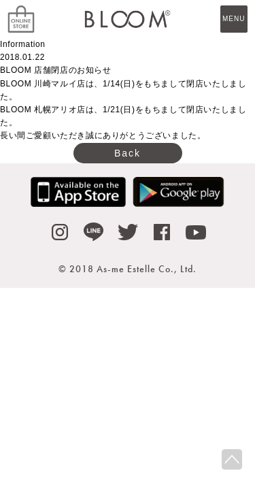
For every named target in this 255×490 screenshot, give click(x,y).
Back (127, 153)
